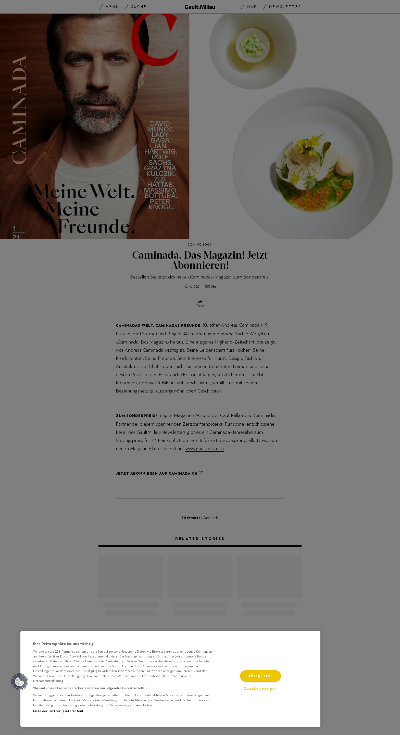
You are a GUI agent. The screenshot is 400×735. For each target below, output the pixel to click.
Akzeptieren (260, 676)
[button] (19, 682)
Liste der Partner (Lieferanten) (58, 711)
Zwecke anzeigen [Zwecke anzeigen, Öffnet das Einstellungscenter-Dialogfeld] (260, 689)
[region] (170, 679)
